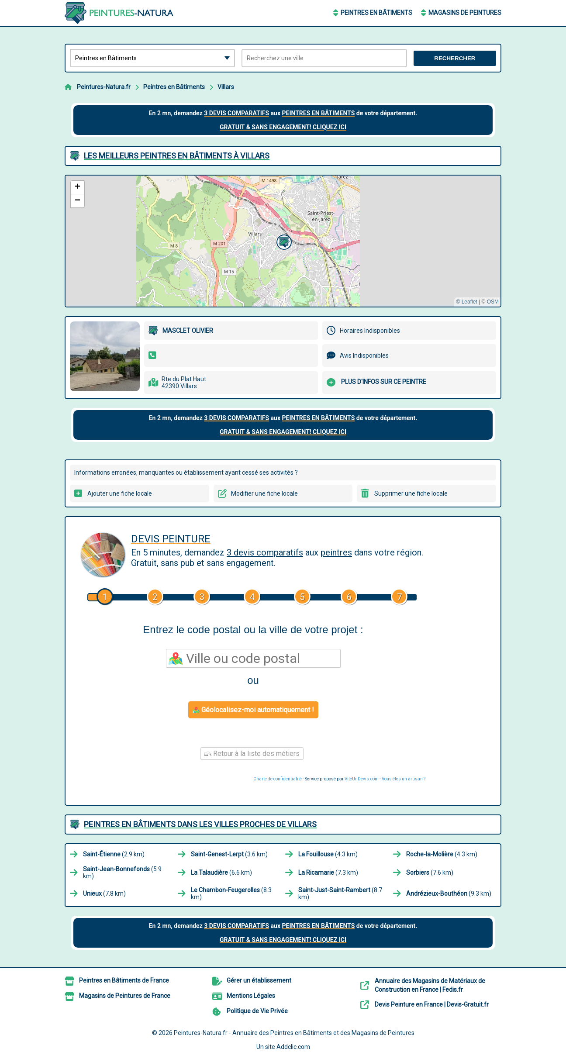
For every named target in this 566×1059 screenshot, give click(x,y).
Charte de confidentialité (277, 778)
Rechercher (454, 58)
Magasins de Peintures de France (124, 995)
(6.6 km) (221, 872)
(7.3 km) (328, 872)
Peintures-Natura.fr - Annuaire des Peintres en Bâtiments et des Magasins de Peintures (294, 1032)
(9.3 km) (448, 893)
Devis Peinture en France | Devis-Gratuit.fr (432, 1004)
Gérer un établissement (259, 980)
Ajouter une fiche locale (119, 493)
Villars (225, 86)
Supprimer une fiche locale (411, 493)
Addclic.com (293, 1046)
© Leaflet (466, 302)
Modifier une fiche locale (264, 493)
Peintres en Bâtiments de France (124, 980)
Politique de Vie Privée (257, 1010)
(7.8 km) (104, 893)
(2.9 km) (114, 854)
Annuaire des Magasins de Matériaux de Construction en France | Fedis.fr (430, 985)
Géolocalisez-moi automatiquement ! (253, 710)
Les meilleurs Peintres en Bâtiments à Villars (176, 155)
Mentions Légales (251, 995)
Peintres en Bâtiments (376, 12)
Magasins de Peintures (464, 12)
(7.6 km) (429, 872)
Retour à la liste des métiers (252, 753)
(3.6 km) (229, 854)
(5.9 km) (122, 873)
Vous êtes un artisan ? (403, 778)
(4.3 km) (328, 854)
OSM (493, 302)
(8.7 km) (340, 893)
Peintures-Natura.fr (104, 86)
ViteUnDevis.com (362, 778)
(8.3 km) (231, 893)
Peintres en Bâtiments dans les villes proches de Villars (200, 824)
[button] (283, 241)
